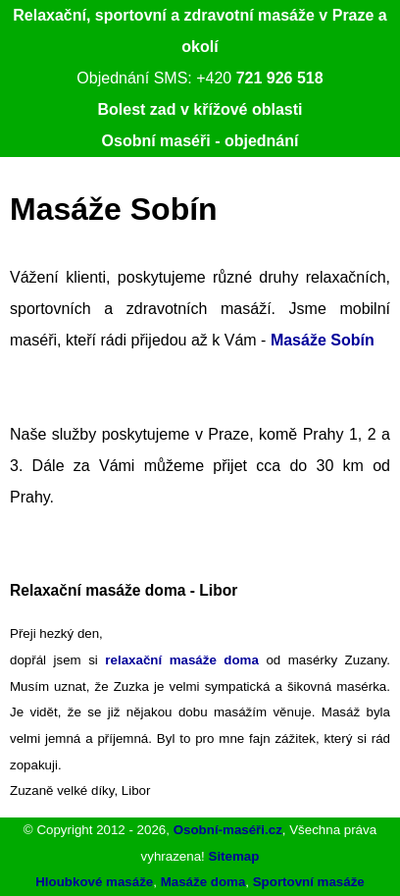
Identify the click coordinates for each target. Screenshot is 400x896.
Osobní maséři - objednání (200, 140)
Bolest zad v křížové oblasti (200, 109)
